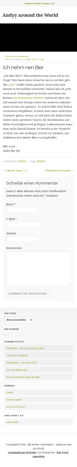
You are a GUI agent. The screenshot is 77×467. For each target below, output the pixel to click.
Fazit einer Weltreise (17, 355)
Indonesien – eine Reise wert (21, 362)
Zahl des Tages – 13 (16, 170)
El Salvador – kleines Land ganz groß (25, 348)
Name (11, 204)
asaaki (9, 392)
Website (11, 233)
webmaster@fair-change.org (39, 3)
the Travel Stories (15, 406)
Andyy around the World (30, 15)
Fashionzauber (14, 399)
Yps (42, 59)
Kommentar (14, 248)
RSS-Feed (62, 452)
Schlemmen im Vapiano (58, 170)
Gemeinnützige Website (22, 452)
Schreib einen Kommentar (16, 56)
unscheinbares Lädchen (28, 97)
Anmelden (38, 456)
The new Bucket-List (16, 369)
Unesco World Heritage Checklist (23, 377)
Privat (22, 161)
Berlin (41, 161)
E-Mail (11, 219)
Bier (12, 84)
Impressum (12, 422)
